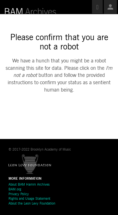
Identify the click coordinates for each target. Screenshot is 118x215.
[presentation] (51, 112)
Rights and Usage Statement (29, 199)
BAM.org (14, 189)
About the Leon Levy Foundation (31, 203)
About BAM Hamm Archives (29, 184)
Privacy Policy (18, 194)
